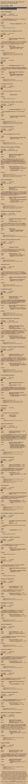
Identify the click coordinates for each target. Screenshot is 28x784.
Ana (12, 416)
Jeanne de (15, 473)
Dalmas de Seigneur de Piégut (9, 192)
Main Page (3, 7)
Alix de (12, 432)
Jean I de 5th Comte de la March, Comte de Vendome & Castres (14, 436)
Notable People (23, 7)
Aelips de (13, 731)
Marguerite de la (14, 466)
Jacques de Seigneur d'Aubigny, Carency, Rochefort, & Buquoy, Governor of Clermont (17, 445)
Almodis (10, 359)
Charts (18, 7)
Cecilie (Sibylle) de (14, 302)
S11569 (4, 479)
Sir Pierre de (15, 23)
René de (13, 631)
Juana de (14, 412)
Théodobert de (13, 247)
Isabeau (11, 523)
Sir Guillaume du (14, 42)
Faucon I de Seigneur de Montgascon (12, 161)
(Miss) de (14, 160)
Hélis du (12, 46)
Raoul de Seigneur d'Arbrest (18, 168)
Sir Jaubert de (14, 109)
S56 (4, 27)
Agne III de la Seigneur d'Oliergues (14, 754)
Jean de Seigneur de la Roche (17, 520)
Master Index (14, 7)
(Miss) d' (5, 162)
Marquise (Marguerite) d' (17, 305)
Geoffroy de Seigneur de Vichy (17, 218)
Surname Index (8, 7)
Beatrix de (14, 722)
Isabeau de (13, 221)
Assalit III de (10, 331)
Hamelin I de (14, 464)
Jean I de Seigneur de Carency (10, 435)
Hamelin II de (14, 431)
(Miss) (12, 156)
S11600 (4, 53)
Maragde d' (13, 297)
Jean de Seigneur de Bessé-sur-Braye (12, 470)
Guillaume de (15, 725)
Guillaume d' (14, 354)
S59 (4, 175)
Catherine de (11, 437)
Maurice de (13, 296)
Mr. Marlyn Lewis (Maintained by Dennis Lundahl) (13, 781)
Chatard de (14, 170)
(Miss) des (15, 355)
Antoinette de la (15, 732)
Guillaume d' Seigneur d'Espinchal (14, 388)
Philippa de (13, 751)
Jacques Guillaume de (15, 382)
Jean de (13, 586)
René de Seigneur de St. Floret (17, 68)
